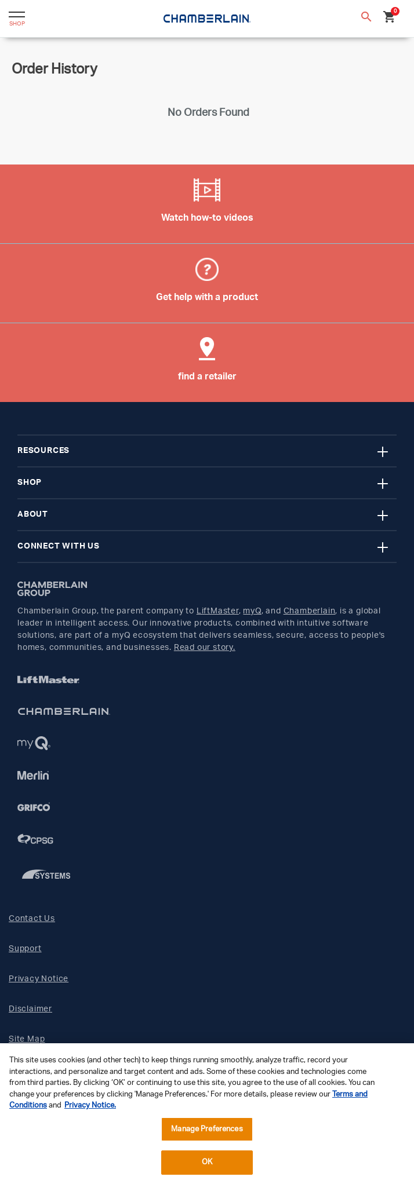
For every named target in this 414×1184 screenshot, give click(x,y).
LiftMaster (218, 611)
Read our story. (204, 648)
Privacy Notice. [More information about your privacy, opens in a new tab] (90, 1105)
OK (207, 1162)
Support (25, 949)
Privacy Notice (38, 979)
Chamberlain (310, 611)
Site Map (27, 1039)
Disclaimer (30, 1009)
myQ (252, 611)
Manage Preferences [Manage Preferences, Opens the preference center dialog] (206, 1129)
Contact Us (32, 919)
